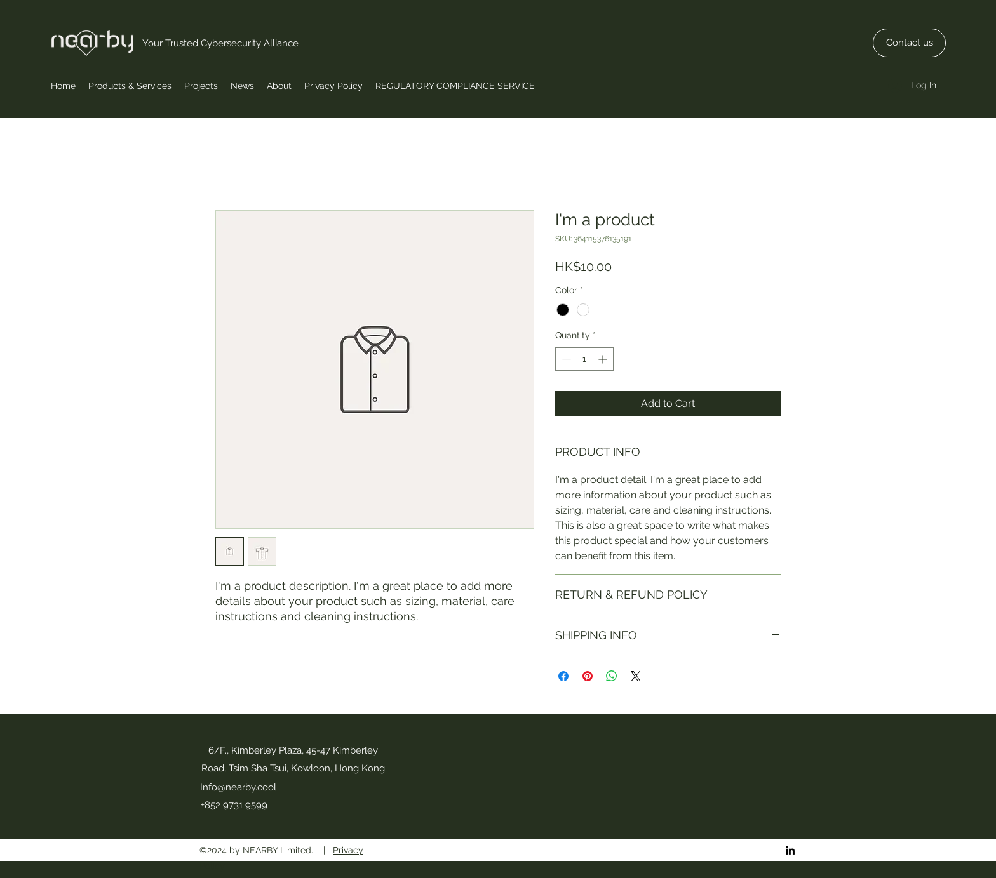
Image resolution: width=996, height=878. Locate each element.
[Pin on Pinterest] (587, 676)
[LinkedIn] (790, 850)
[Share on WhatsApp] (611, 676)
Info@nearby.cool (238, 787)
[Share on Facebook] (563, 676)
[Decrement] (565, 359)
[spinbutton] (584, 359)
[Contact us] (909, 43)
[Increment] (604, 359)
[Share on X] (635, 676)
